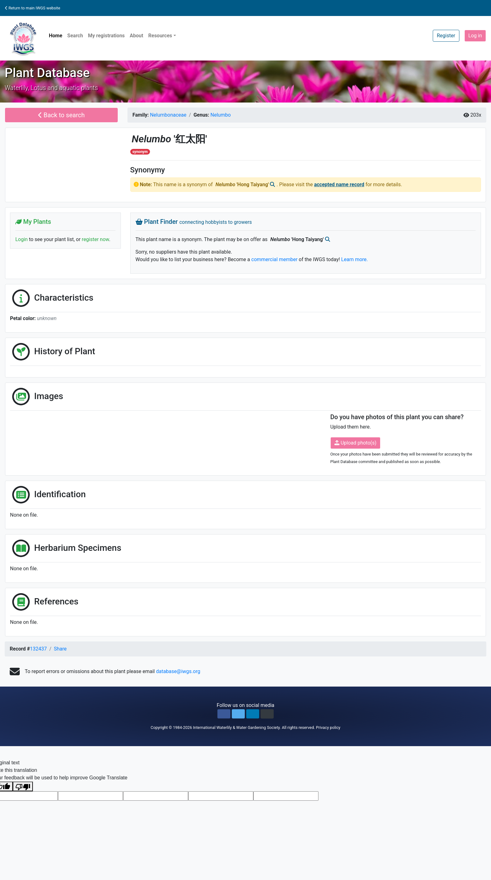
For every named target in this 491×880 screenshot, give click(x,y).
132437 (38, 649)
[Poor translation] (23, 786)
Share (60, 649)
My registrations (106, 36)
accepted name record (339, 184)
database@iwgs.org (178, 671)
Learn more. (354, 259)
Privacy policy (328, 727)
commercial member (274, 259)
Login (21, 239)
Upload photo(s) (355, 443)
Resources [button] (160, 36)
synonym (140, 152)
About (136, 36)
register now (95, 239)
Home (55, 36)
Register (446, 36)
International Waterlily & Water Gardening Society (236, 727)
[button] (223, 714)
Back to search (61, 115)
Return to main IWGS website (32, 8)
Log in (475, 36)
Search (75, 36)
